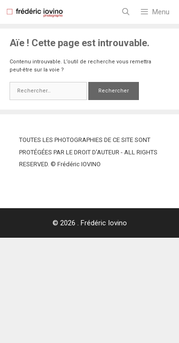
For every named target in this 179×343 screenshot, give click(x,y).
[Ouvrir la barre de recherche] (125, 12)
